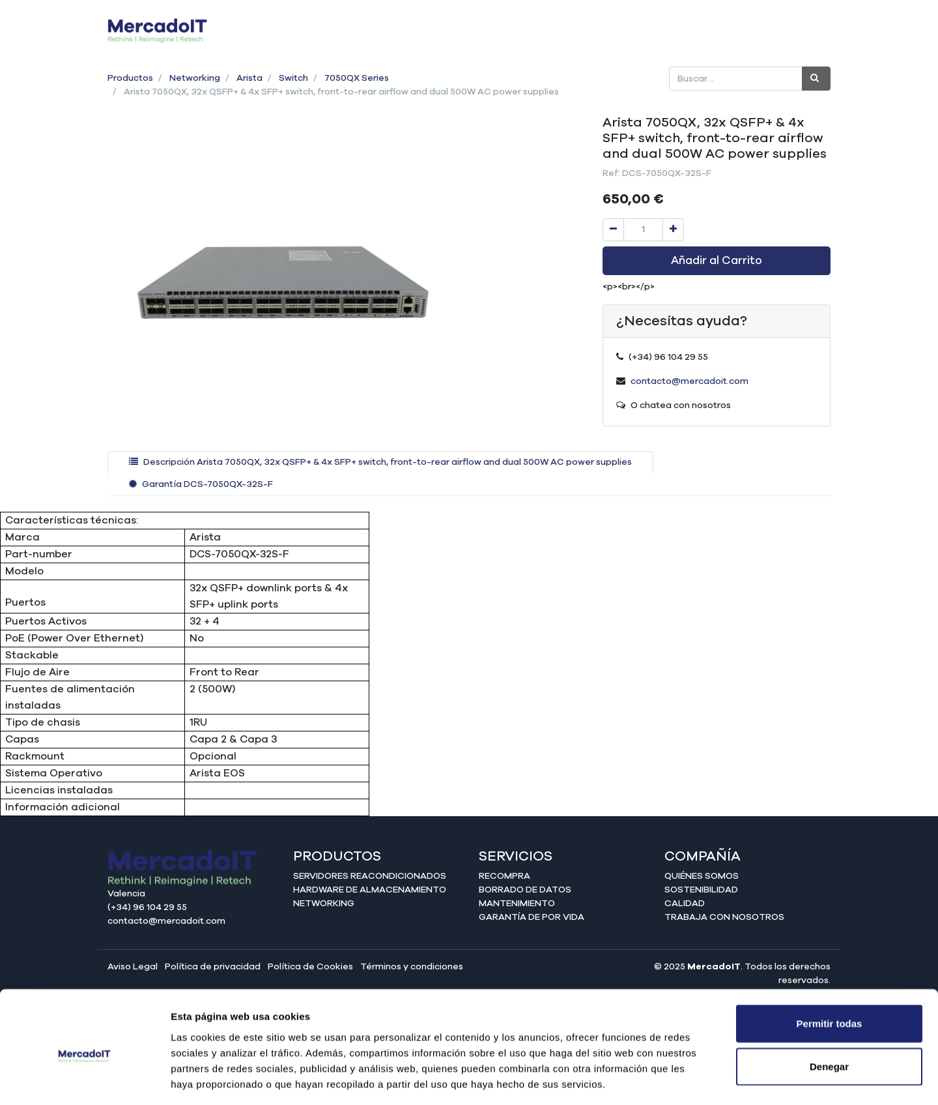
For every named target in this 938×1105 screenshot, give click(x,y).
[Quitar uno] (613, 229)
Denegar (829, 1009)
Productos (130, 78)
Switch (293, 78)
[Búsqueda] (816, 78)
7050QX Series (356, 78)
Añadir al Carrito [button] (716, 261)
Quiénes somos (701, 876)
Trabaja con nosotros (724, 917)
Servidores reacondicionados (369, 876)
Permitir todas (829, 966)
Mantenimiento (517, 903)
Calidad (684, 903)
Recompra (504, 876)
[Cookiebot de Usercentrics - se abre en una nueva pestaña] (84, 1079)
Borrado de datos (525, 889)
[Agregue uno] (673, 229)
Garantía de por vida (531, 917)
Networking (194, 78)
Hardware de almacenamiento (369, 889)
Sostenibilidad (701, 889)
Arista (249, 78)
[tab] (380, 462)
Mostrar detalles (705, 1079)
